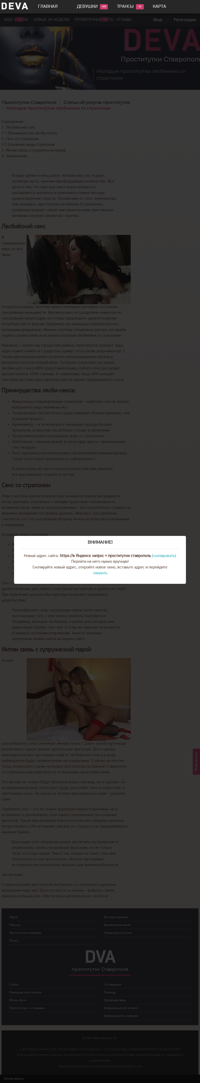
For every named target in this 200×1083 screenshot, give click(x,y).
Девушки (87, 6)
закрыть (100, 573)
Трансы (125, 6)
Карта (159, 6)
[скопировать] (164, 556)
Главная (48, 6)
